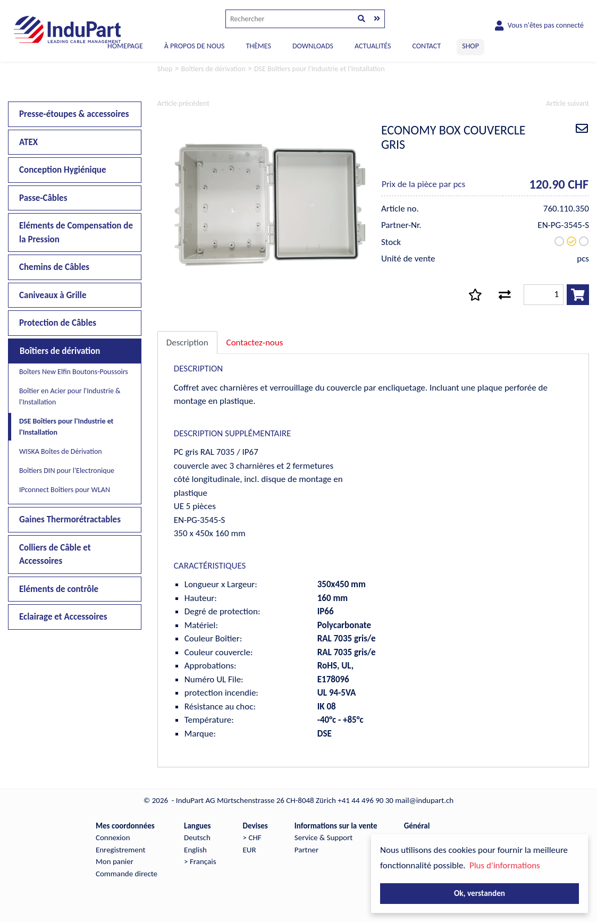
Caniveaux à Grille (53, 295)
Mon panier (114, 861)
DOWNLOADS (312, 45)
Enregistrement (121, 850)
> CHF (252, 837)
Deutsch (197, 837)
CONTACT (426, 45)
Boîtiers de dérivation (60, 351)
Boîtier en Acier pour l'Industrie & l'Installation (70, 396)
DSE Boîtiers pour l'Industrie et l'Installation (66, 427)
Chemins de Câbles (54, 267)
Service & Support (323, 837)
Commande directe (126, 873)
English (195, 850)
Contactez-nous (254, 342)
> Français (200, 861)
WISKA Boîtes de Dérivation (60, 451)
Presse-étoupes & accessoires (74, 114)
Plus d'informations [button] (504, 865)
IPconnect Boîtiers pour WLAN (64, 489)
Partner (306, 850)
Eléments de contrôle (58, 589)
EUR (249, 850)
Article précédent (183, 103)
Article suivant (567, 103)
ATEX (28, 142)
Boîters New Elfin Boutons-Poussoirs (73, 371)
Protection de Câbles (57, 322)
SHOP (470, 45)
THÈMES (258, 45)
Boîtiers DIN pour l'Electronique (66, 470)
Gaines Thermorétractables (70, 519)
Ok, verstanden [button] (479, 893)
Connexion (113, 837)
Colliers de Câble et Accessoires (55, 554)
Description (187, 342)
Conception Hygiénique (62, 169)
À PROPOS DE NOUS (194, 45)
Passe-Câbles (43, 198)
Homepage (125, 45)
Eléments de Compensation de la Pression (76, 232)
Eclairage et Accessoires (63, 616)
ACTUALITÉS (373, 45)
